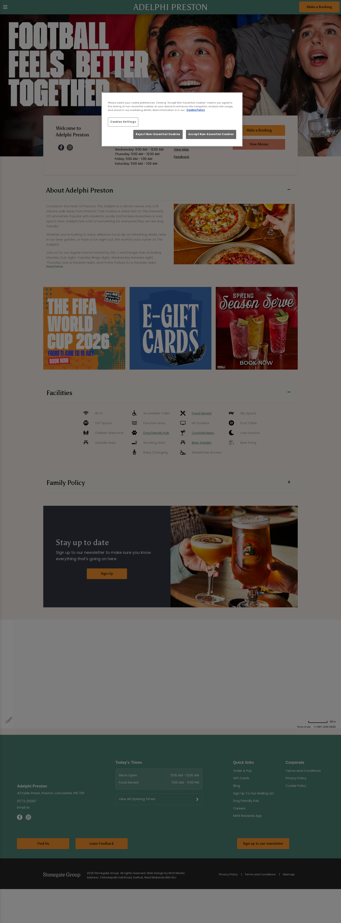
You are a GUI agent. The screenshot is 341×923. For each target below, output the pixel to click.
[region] (172, 119)
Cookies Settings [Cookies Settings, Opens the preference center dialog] (123, 122)
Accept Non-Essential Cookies (211, 134)
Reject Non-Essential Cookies (158, 134)
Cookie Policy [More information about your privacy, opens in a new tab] (195, 110)
